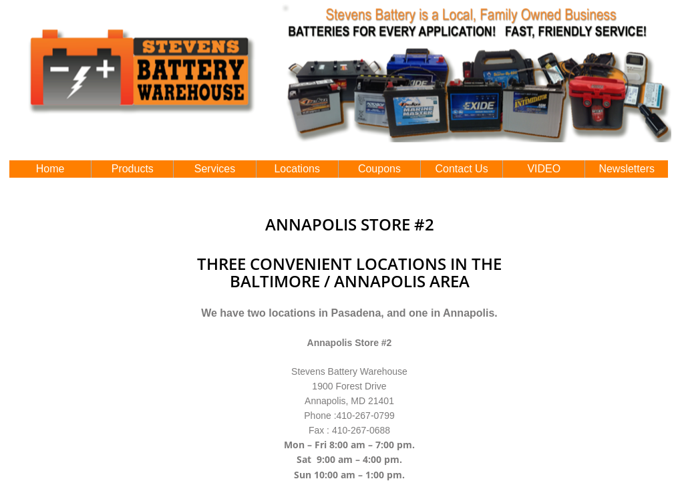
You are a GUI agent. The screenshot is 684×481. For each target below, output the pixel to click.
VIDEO (543, 168)
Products (133, 168)
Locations (297, 168)
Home (50, 168)
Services (214, 168)
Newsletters (626, 168)
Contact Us (462, 168)
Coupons (379, 168)
